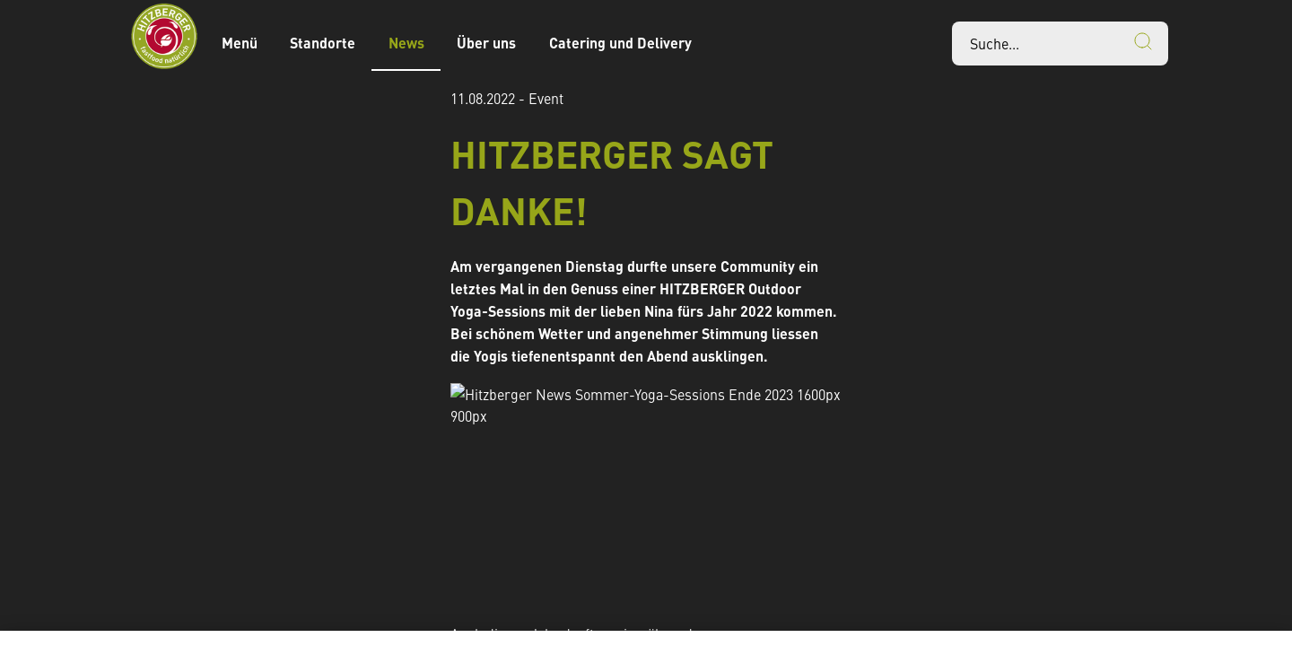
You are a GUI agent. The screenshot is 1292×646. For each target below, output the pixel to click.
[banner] (646, 43)
